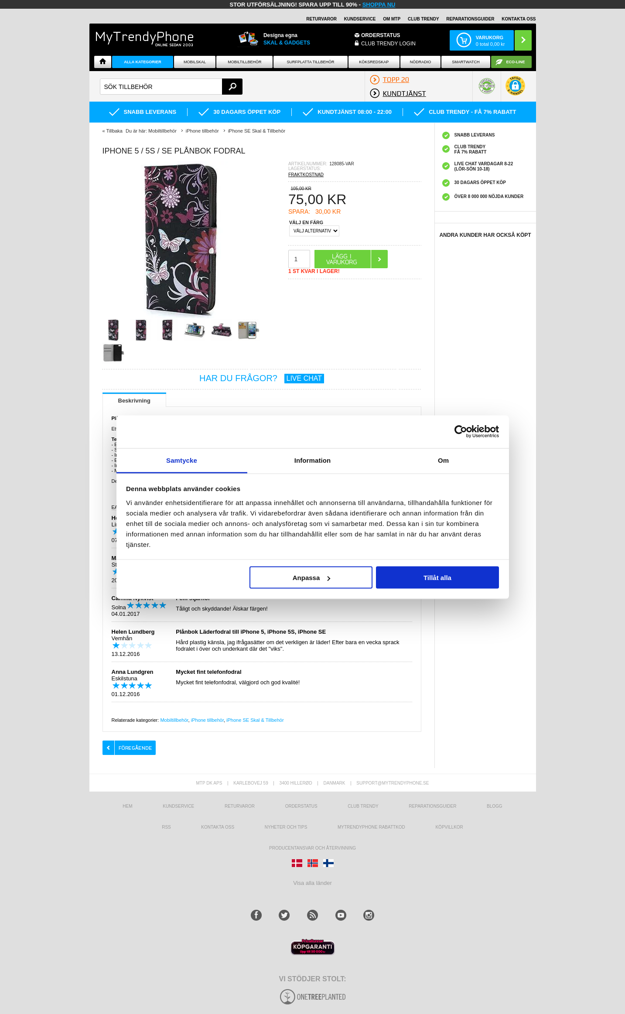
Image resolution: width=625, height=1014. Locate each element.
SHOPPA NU (379, 4)
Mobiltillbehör (244, 62)
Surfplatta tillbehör (311, 62)
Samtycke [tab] (181, 460)
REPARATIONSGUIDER (470, 19)
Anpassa (312, 577)
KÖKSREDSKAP (374, 62)
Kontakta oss (217, 827)
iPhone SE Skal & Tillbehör (254, 720)
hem (127, 806)
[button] (515, 90)
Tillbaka (114, 130)
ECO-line (515, 62)
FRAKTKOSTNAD (306, 174)
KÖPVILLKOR (449, 827)
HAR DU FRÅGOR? (261, 378)
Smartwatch (465, 62)
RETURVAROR (321, 19)
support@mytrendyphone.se (392, 783)
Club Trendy (423, 19)
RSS (166, 827)
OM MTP (391, 19)
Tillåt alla (437, 577)
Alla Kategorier (142, 62)
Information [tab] (312, 460)
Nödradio (420, 62)
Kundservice (178, 806)
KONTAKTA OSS (519, 19)
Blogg (494, 806)
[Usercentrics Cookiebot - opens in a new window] (461, 431)
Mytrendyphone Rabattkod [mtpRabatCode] (371, 827)
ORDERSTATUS (380, 35)
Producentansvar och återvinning (312, 848)
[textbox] (171, 87)
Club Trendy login (388, 44)
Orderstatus (301, 806)
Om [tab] (443, 460)
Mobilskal (195, 62)
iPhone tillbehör (207, 720)
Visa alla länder (312, 883)
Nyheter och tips (286, 827)
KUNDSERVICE (360, 19)
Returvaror (240, 806)
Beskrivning (134, 400)
